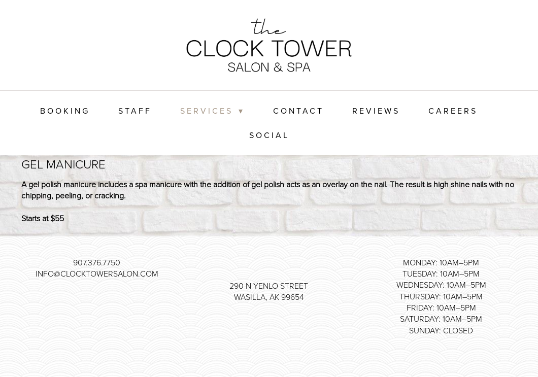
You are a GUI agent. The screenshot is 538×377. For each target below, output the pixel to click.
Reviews (376, 110)
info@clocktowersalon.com (97, 273)
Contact (298, 110)
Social (269, 135)
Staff (135, 110)
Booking (65, 110)
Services (212, 110)
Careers (453, 110)
